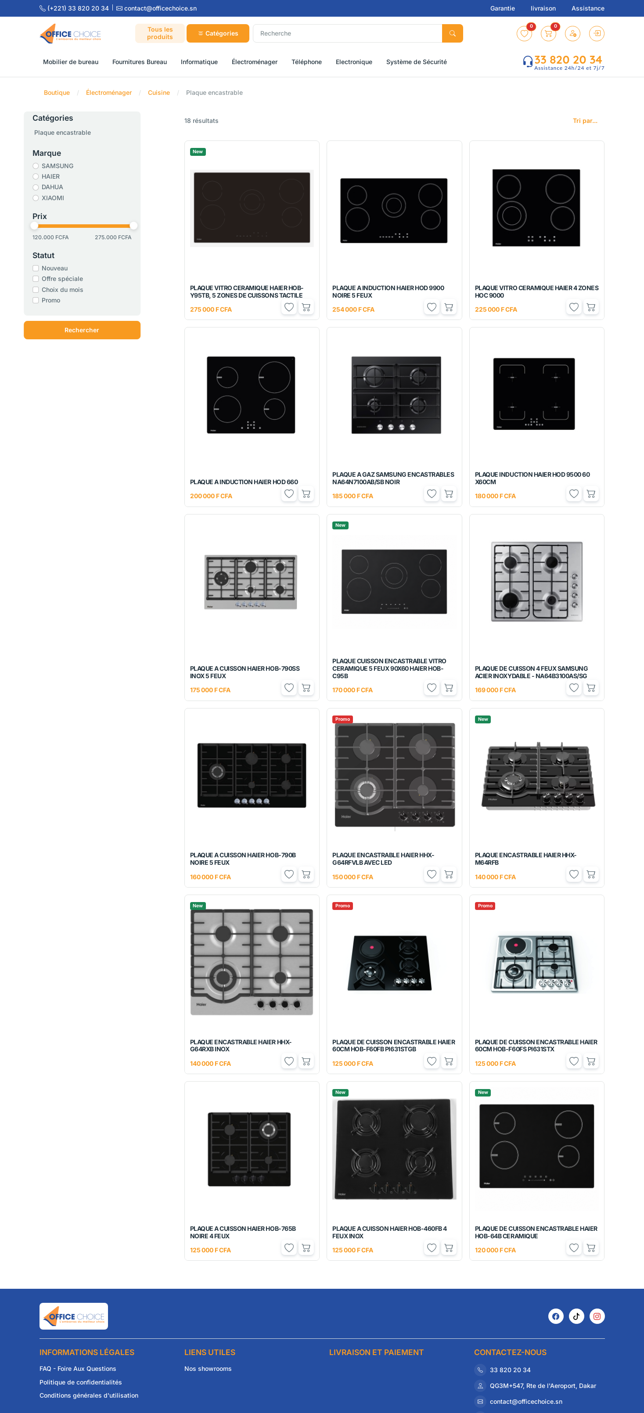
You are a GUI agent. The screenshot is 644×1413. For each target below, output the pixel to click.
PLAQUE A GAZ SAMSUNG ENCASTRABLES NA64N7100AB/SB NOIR (393, 478)
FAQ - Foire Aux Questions (78, 1368)
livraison (544, 8)
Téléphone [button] (306, 61)
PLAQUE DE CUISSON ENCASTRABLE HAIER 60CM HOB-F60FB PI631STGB (393, 1045)
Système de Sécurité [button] (416, 61)
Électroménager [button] (254, 61)
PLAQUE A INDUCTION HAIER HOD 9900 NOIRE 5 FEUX (388, 291)
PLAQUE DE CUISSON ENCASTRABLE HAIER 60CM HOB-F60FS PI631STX (536, 1045)
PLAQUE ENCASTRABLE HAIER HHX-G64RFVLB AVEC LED (383, 858)
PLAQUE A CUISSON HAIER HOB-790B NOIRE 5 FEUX (243, 858)
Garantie (503, 8)
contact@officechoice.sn (156, 8)
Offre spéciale (83, 278)
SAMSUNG (78, 165)
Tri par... (585, 120)
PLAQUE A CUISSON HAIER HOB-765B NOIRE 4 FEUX (243, 1232)
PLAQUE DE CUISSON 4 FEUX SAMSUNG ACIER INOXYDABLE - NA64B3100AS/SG (531, 672)
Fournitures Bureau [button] (139, 61)
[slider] (55, 226)
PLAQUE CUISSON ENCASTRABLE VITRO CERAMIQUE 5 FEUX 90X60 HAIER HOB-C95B (389, 668)
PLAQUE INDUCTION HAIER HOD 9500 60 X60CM (532, 478)
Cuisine (159, 92)
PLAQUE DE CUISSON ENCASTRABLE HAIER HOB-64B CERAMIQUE (536, 1232)
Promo (72, 300)
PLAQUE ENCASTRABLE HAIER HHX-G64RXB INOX (241, 1045)
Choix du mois (83, 289)
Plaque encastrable (83, 132)
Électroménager (109, 92)
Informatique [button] (199, 61)
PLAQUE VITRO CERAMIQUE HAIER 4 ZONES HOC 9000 (537, 291)
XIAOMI (74, 197)
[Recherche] (348, 33)
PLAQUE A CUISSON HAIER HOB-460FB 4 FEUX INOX (389, 1232)
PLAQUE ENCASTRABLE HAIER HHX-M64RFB (526, 858)
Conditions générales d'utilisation (89, 1395)
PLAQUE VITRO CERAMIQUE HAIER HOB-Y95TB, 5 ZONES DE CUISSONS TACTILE (247, 291)
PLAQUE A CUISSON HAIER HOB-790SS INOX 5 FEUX (245, 672)
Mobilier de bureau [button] (70, 61)
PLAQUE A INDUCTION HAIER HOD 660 (244, 481)
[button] (524, 33)
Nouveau (76, 268)
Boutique (57, 92)
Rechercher (103, 330)
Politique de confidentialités (81, 1382)
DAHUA (73, 187)
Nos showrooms (208, 1368)
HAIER (72, 176)
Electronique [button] (354, 61)
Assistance (588, 8)
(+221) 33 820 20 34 (75, 8)
